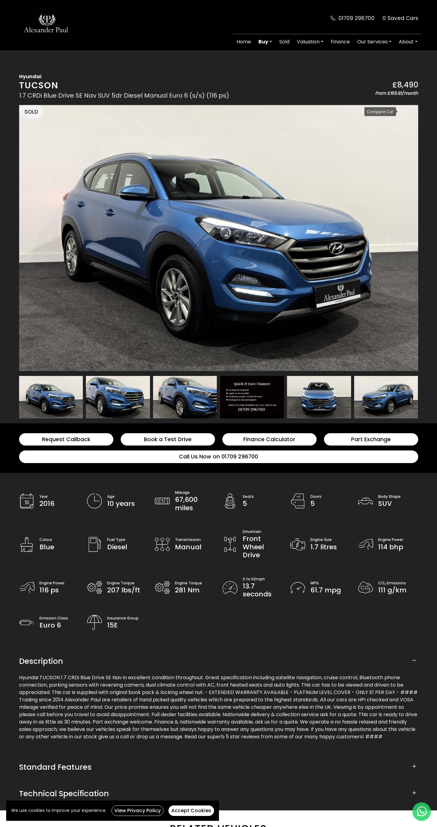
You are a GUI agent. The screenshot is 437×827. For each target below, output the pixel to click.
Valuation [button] (308, 41)
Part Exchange (371, 439)
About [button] (406, 41)
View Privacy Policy (137, 810)
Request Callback (66, 439)
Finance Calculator (269, 439)
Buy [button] (263, 41)
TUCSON (39, 85)
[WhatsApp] (421, 811)
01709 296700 (356, 18)
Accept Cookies (191, 810)
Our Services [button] (372, 41)
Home (244, 41)
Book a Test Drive (168, 439)
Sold (284, 41)
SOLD (31, 111)
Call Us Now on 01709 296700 (218, 456)
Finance (340, 41)
